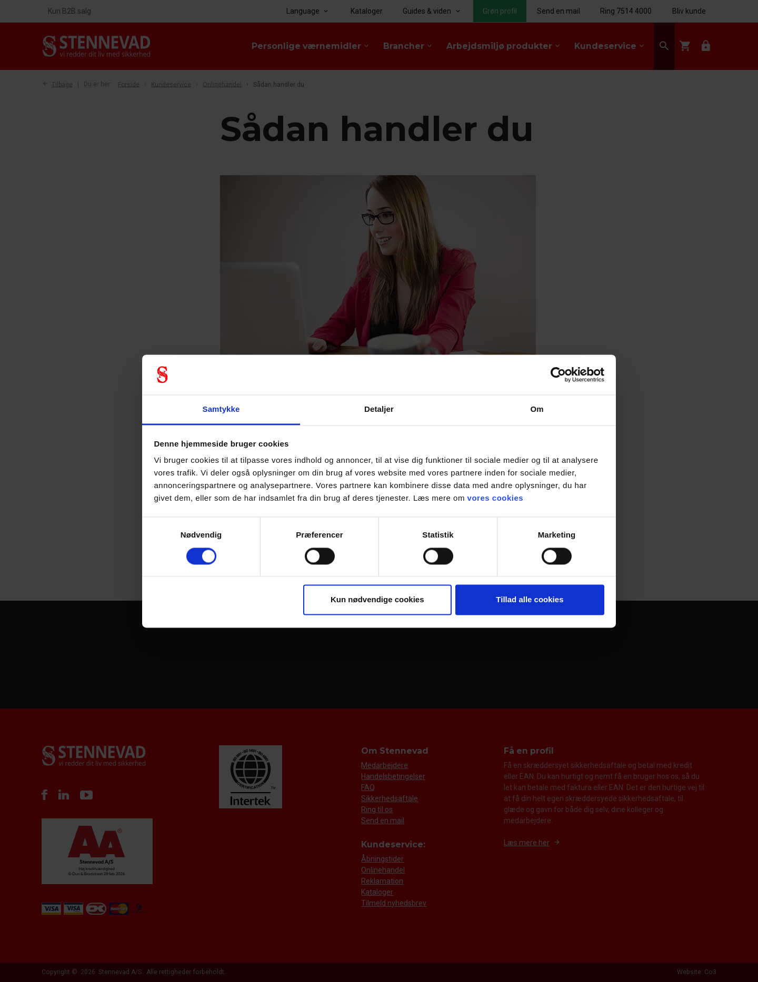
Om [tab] (536, 409)
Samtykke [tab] (221, 409)
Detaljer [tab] (379, 409)
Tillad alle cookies (529, 599)
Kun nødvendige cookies (377, 599)
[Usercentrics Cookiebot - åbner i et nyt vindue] (558, 374)
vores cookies (495, 498)
